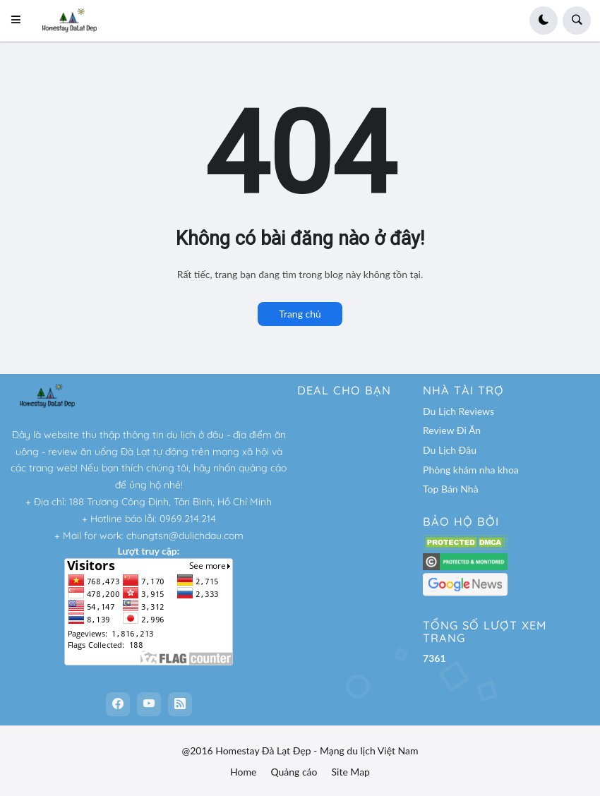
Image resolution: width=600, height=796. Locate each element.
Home (243, 772)
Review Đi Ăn (452, 430)
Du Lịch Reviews (458, 411)
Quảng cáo (293, 772)
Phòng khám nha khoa (471, 470)
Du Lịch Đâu (449, 450)
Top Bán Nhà (451, 489)
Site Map (351, 772)
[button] (20, 20)
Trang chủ (300, 314)
